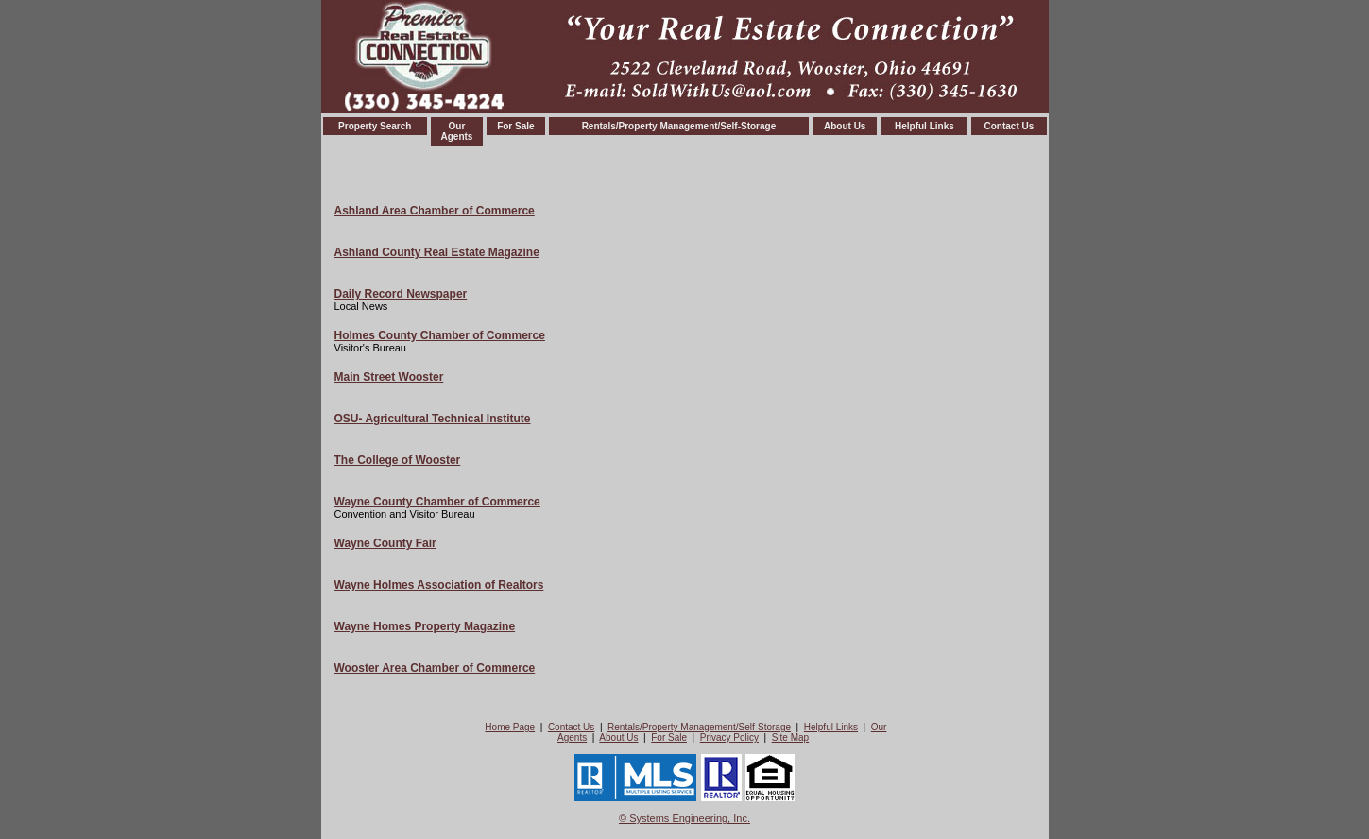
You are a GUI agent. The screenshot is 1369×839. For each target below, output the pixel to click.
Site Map (790, 737)
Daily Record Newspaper (401, 293)
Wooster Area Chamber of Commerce (435, 668)
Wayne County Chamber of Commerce (437, 501)
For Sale (515, 126)
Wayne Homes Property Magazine (425, 626)
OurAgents (456, 131)
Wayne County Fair (385, 543)
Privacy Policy (729, 737)
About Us (844, 126)
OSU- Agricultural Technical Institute (432, 418)
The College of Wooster (397, 460)
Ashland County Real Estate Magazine (436, 252)
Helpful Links (924, 126)
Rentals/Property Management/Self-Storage (679, 126)
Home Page (510, 727)
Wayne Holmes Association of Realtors (439, 584)
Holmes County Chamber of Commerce (439, 335)
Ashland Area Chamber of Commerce (434, 210)
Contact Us (1009, 126)
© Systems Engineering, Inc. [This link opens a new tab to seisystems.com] (684, 818)
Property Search (374, 126)
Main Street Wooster (389, 377)
